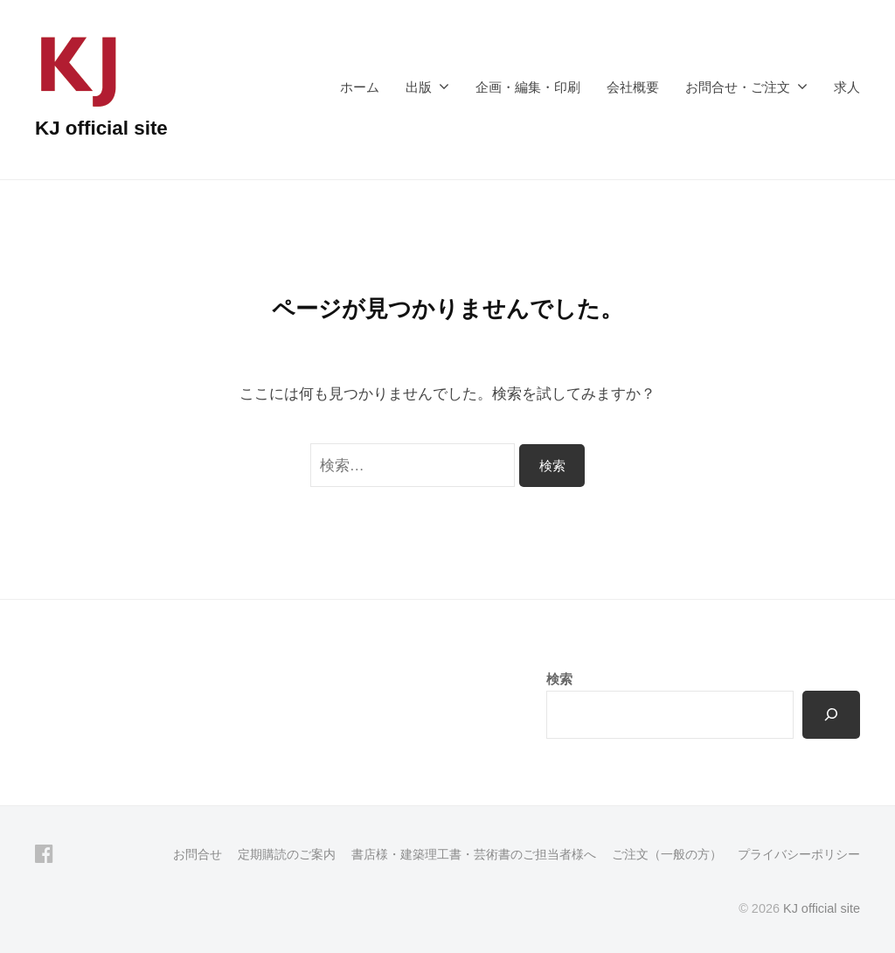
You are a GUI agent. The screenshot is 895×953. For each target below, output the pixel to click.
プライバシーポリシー (799, 854)
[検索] (830, 714)
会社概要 (633, 87)
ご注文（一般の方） (667, 854)
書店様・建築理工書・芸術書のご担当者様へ (473, 854)
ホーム (359, 87)
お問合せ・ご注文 (737, 87)
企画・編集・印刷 (527, 87)
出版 (419, 87)
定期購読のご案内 (287, 854)
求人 (847, 87)
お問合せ (197, 854)
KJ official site (101, 128)
